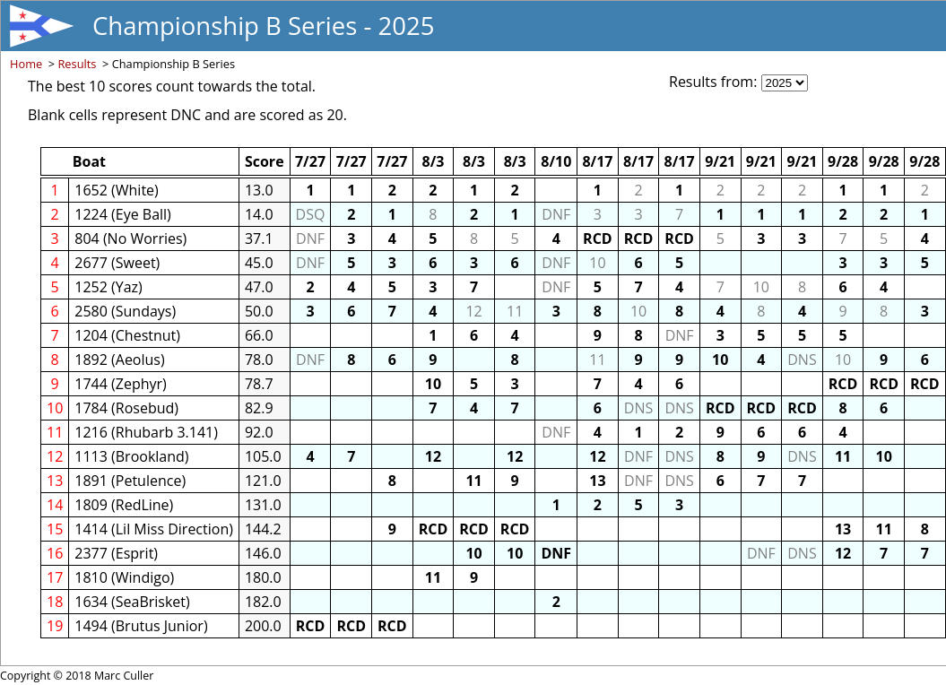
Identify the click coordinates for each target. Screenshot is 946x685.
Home (26, 64)
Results (76, 64)
